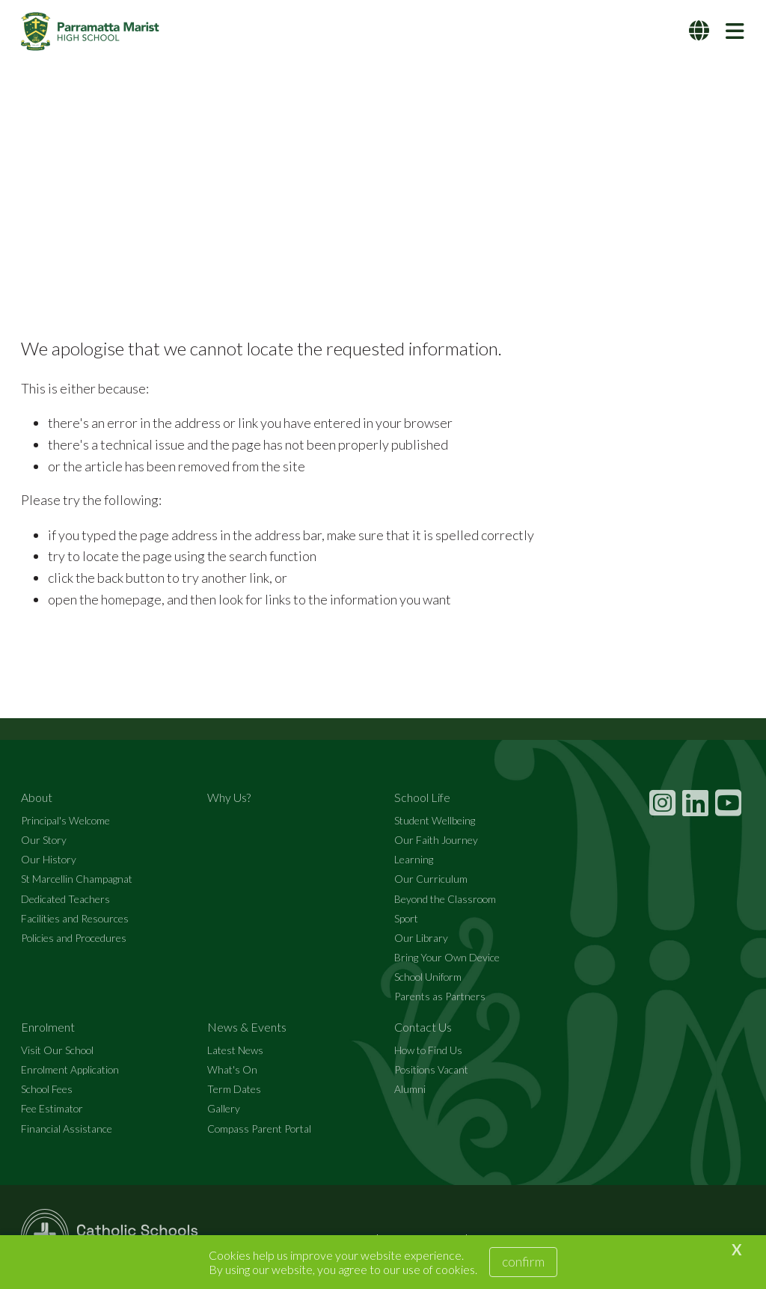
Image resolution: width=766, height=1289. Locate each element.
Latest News (235, 1050)
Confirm (523, 1261)
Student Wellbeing (434, 821)
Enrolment (48, 1027)
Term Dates (234, 1089)
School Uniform (428, 977)
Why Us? (229, 798)
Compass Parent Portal (259, 1129)
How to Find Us (428, 1050)
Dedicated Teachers (65, 899)
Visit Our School (57, 1050)
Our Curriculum (431, 879)
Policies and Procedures (73, 938)
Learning (413, 860)
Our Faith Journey (436, 840)
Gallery (223, 1109)
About (36, 798)
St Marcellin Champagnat (76, 879)
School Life (422, 798)
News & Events (247, 1027)
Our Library (421, 938)
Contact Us (423, 1027)
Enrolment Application (70, 1070)
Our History (48, 860)
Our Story (44, 840)
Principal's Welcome (65, 821)
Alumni (410, 1089)
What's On (232, 1070)
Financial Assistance (66, 1129)
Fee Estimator (52, 1109)
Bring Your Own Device (447, 958)
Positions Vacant (431, 1070)
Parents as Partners (439, 997)
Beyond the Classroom (445, 899)
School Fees (47, 1089)
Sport (406, 919)
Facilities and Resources (75, 919)
